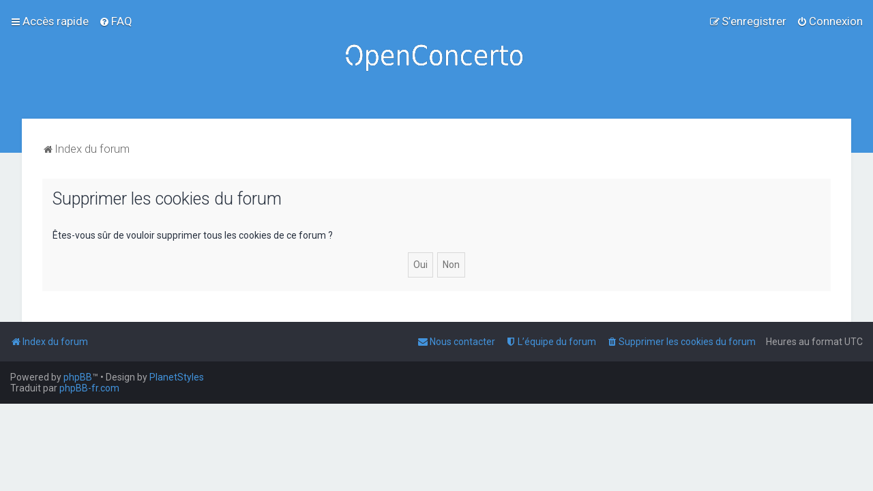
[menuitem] (115, 21)
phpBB (77, 377)
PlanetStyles (176, 377)
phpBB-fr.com (89, 388)
